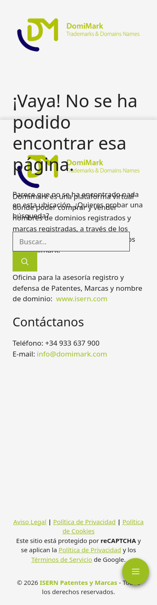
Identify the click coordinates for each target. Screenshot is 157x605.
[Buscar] (25, 261)
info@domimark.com (72, 354)
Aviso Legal (29, 521)
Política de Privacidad (84, 521)
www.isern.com (82, 298)
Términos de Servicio (61, 559)
